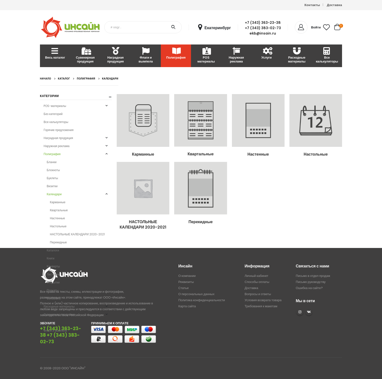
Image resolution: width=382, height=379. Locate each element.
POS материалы (206, 55)
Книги (50, 258)
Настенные (57, 218)
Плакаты (52, 290)
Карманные (58, 202)
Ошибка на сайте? (309, 288)
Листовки (53, 274)
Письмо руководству (311, 282)
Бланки (52, 162)
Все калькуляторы (327, 55)
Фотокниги (54, 298)
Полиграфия (175, 53)
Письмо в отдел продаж (313, 275)
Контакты (312, 5)
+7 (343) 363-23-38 (263, 22)
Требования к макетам (261, 306)
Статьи (183, 288)
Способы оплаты (257, 282)
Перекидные (58, 242)
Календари (54, 194)
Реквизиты (186, 282)
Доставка (334, 5)
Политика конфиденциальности (201, 300)
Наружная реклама (236, 55)
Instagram (300, 312)
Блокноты (53, 170)
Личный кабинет (256, 275)
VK (309, 312)
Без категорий (53, 114)
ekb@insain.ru (262, 33)
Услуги (266, 53)
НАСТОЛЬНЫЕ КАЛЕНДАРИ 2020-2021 (77, 234)
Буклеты (52, 178)
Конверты (53, 266)
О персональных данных (196, 294)
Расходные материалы (297, 55)
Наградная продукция (115, 55)
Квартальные (59, 210)
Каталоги (53, 250)
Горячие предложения (59, 130)
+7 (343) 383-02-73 (263, 28)
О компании (187, 275)
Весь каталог (55, 53)
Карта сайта (187, 306)
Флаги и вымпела (146, 55)
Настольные (58, 226)
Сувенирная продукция (85, 55)
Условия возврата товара (263, 300)
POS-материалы (55, 106)
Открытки (53, 282)
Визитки (52, 186)
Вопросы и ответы (258, 294)
